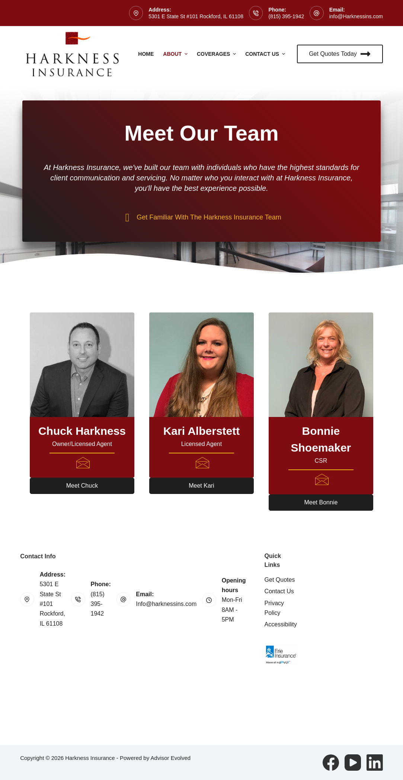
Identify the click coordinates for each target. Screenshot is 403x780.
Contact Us (266, 54)
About (176, 54)
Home (146, 54)
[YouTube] (353, 762)
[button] (82, 486)
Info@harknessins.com (166, 604)
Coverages (217, 54)
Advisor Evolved (171, 758)
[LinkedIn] (375, 762)
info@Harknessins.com (356, 16)
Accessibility (281, 624)
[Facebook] (331, 762)
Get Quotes (280, 580)
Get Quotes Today (340, 54)
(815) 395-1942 (286, 16)
